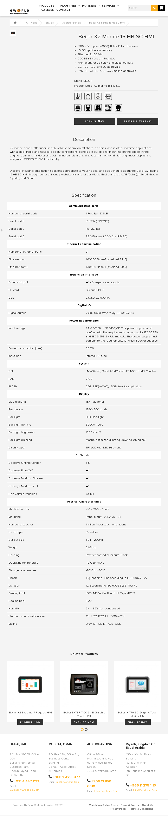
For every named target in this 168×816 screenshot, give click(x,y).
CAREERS (47, 9)
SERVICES (109, 5)
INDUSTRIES (68, 5)
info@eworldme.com (67, 782)
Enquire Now (95, 121)
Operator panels (71, 23)
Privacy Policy (118, 809)
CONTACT (63, 9)
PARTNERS (89, 5)
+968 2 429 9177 (66, 777)
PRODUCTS (46, 5)
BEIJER (50, 23)
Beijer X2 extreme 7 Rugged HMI (30, 712)
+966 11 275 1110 (143, 785)
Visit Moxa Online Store (103, 805)
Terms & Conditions (141, 809)
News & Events (130, 805)
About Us (147, 805)
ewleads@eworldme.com (24, 790)
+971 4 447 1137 (26, 781)
